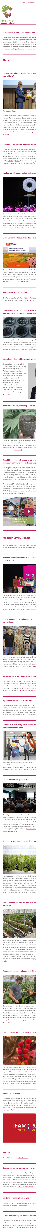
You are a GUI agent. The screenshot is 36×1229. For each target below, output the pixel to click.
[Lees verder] (7, 394)
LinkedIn (10, 161)
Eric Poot (14, 545)
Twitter (17, 161)
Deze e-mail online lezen (28, 2)
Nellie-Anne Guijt (21, 298)
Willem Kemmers (22, 1158)
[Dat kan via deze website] (25, 1187)
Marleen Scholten (16, 1203)
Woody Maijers (30, 547)
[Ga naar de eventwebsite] (20, 281)
